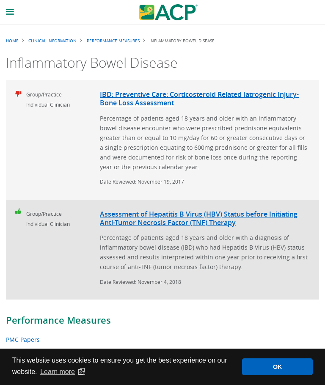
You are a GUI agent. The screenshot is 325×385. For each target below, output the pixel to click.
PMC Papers (23, 340)
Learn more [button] (57, 371)
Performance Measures (58, 320)
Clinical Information (52, 41)
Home (12, 41)
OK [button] (277, 366)
